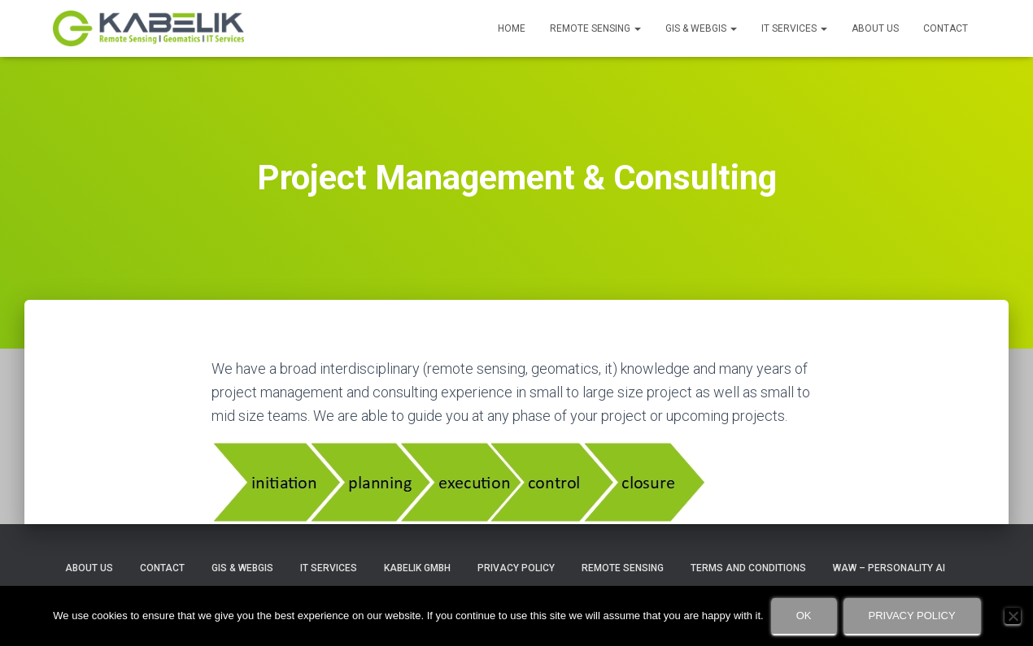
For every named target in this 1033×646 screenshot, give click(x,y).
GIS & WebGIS (701, 28)
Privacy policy (912, 615)
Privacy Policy (516, 568)
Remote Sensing (595, 28)
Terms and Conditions (748, 568)
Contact (945, 28)
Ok (804, 615)
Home (511, 28)
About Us (875, 28)
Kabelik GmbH (417, 568)
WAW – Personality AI (889, 568)
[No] (1013, 616)
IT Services (794, 28)
